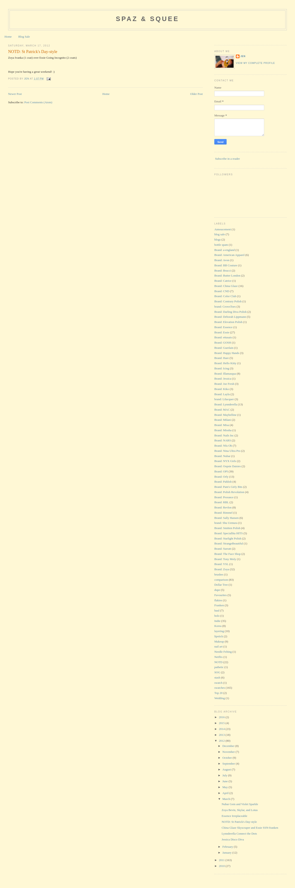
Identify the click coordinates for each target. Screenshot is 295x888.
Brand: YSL (221, 564)
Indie (217, 621)
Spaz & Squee (147, 18)
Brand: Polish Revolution (229, 492)
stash (217, 677)
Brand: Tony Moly (225, 559)
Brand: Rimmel (223, 512)
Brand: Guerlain (223, 347)
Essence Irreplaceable (234, 816)
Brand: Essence (223, 327)
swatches (219, 687)
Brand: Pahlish (223, 481)
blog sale (219, 234)
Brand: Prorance (224, 497)
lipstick (218, 636)
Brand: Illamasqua (225, 373)
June (225, 781)
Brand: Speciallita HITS (228, 533)
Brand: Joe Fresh (224, 383)
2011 (222, 860)
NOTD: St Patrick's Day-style (239, 821)
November (229, 751)
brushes (218, 574)
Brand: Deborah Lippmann (230, 316)
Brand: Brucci (222, 270)
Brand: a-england (224, 250)
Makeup (219, 641)
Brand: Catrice (223, 280)
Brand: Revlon (223, 507)
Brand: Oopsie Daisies (227, 466)
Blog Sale (24, 36)
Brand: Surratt (222, 548)
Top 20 (218, 693)
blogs (217, 239)
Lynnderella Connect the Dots (239, 833)
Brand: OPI (221, 471)
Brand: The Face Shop (227, 554)
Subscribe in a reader (227, 158)
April (226, 793)
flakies (218, 600)
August (227, 769)
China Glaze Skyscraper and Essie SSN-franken (250, 827)
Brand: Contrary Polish (228, 301)
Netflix (218, 657)
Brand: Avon (221, 260)
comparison (221, 579)
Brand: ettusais (223, 337)
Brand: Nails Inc (224, 435)
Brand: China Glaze (226, 286)
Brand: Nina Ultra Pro (227, 450)
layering (219, 631)
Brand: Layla (222, 394)
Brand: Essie (221, 332)
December (228, 746)
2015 (222, 723)
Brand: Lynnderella (225, 404)
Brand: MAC (222, 409)
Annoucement (222, 229)
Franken (219, 605)
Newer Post (15, 94)
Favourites (220, 595)
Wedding (219, 698)
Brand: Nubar (222, 456)
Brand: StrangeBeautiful (228, 543)
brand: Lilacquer (224, 399)
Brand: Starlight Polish (227, 538)
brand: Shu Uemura (225, 523)
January (227, 852)
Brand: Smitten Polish (227, 528)
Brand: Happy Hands (226, 353)
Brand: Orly (221, 476)
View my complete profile (255, 63)
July (225, 775)
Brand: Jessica (222, 378)
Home (8, 36)
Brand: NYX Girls (225, 461)
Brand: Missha (223, 430)
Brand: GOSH (222, 342)
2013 (222, 734)
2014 (222, 729)
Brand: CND (221, 291)
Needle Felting (223, 651)
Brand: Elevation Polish (228, 322)
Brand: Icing (221, 368)
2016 (222, 717)
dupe (217, 590)
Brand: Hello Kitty (225, 363)
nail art (218, 646)
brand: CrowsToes (225, 306)
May (225, 787)
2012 (222, 740)
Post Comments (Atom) (38, 102)
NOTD (218, 662)
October (227, 757)
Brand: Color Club (225, 296)
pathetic (219, 667)
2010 (222, 866)
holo (217, 615)
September (229, 763)
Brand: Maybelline (225, 414)
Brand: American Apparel (229, 255)
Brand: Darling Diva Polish (230, 311)
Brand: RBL (221, 502)
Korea (218, 626)
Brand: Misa (221, 425)
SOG (217, 672)
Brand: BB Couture (225, 265)
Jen (243, 56)
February (228, 846)
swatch (218, 682)
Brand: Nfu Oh (223, 445)
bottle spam (221, 244)
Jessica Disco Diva (233, 839)
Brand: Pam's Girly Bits (228, 487)
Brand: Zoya (221, 569)
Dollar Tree (221, 584)
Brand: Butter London (227, 275)
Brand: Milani (222, 419)
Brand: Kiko (221, 389)
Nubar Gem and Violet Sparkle (240, 804)
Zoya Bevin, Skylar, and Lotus (240, 810)
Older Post (196, 94)
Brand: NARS (222, 440)
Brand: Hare (221, 358)
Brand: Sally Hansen (226, 518)
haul (216, 610)
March (226, 799)
